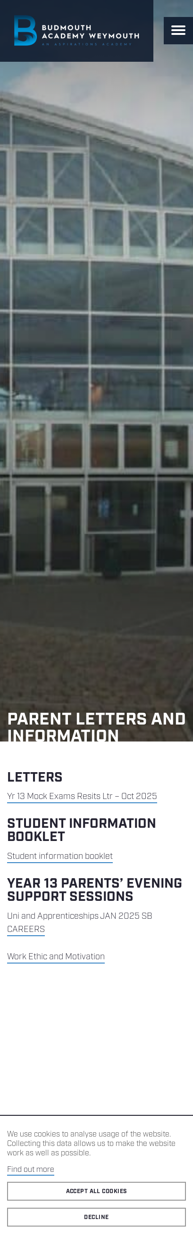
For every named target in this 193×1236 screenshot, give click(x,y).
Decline (96, 1217)
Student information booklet (60, 856)
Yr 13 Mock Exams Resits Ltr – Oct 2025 (82, 796)
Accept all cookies (96, 1191)
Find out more (30, 1170)
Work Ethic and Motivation (56, 957)
